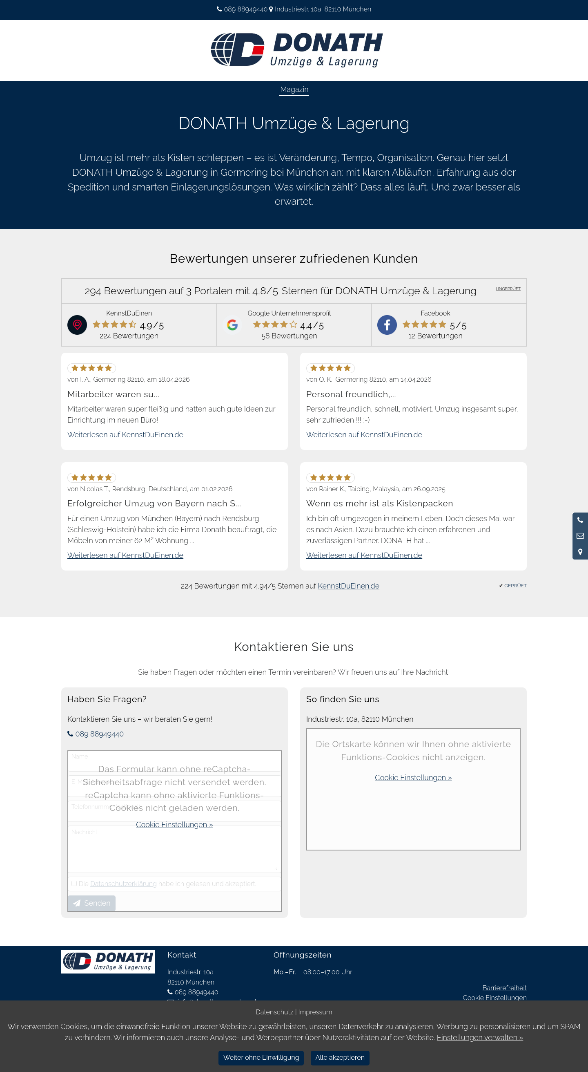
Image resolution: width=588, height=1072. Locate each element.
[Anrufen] (580, 520)
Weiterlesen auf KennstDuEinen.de (125, 434)
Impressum (315, 1012)
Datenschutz (274, 1012)
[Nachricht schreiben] (580, 536)
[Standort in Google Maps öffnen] (580, 551)
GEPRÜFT (515, 586)
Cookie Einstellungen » (174, 824)
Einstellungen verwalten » (480, 1037)
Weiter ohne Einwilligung (261, 1057)
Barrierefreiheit (505, 988)
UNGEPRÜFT (508, 288)
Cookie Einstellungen (495, 998)
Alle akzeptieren (340, 1057)
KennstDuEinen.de (349, 586)
